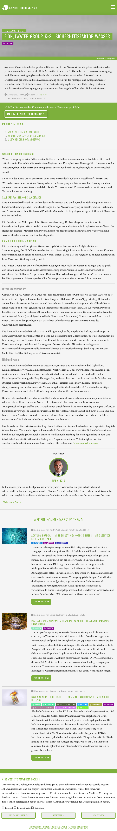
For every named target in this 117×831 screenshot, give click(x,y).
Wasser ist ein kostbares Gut (23, 132)
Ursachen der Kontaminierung (24, 139)
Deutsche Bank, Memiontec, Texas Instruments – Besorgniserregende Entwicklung (70, 622)
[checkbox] (2, 807)
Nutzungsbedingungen (85, 443)
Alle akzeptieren (18, 815)
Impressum (35, 826)
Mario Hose (41, 94)
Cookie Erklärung (78, 826)
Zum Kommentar (41, 601)
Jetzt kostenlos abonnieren (26, 114)
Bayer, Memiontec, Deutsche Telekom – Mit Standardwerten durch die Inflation (70, 698)
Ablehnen (98, 815)
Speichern (58, 815)
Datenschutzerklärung (55, 826)
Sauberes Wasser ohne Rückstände (26, 135)
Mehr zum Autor (12, 502)
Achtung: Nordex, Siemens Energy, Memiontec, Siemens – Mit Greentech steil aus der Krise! (71, 537)
